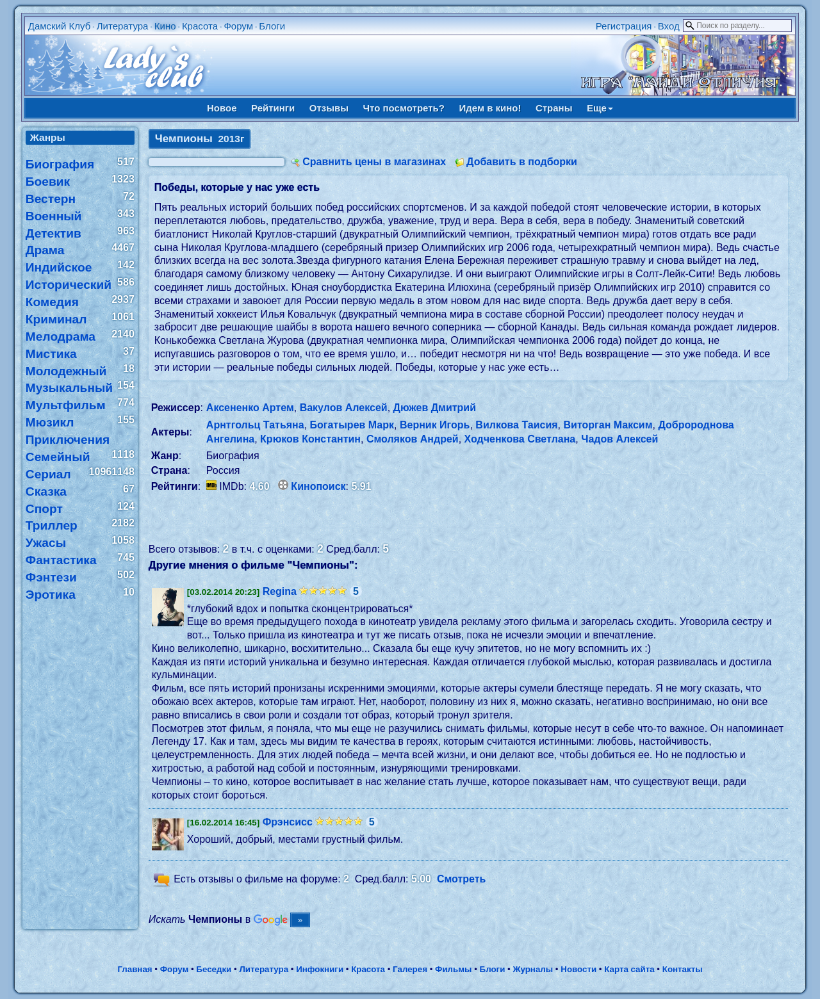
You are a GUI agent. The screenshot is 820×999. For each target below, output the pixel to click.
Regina (280, 591)
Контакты (682, 969)
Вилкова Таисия (516, 424)
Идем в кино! (490, 107)
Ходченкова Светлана (520, 439)
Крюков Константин (310, 439)
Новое (222, 107)
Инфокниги (319, 969)
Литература (123, 25)
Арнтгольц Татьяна (255, 424)
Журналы (532, 969)
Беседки (213, 969)
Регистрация (624, 25)
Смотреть (461, 879)
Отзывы (328, 107)
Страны (554, 107)
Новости (578, 969)
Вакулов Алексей (344, 407)
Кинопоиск (318, 486)
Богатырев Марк (352, 424)
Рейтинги (273, 107)
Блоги (272, 25)
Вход (669, 25)
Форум (238, 25)
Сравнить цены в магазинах (374, 161)
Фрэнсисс (288, 821)
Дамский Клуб (59, 25)
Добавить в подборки (521, 161)
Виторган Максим (608, 424)
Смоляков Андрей (412, 439)
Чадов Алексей (619, 439)
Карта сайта (629, 969)
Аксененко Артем (250, 407)
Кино (165, 25)
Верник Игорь (435, 424)
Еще (600, 107)
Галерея (410, 969)
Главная (134, 969)
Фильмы (453, 969)
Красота (200, 25)
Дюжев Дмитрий (435, 407)
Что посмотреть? (404, 107)
